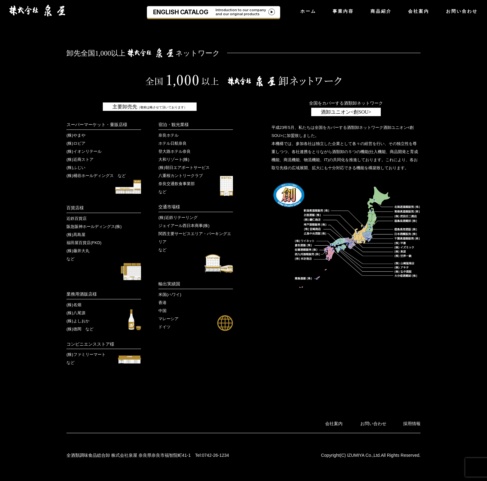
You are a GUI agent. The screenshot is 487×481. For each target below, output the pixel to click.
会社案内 (418, 11)
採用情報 (412, 423)
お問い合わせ (462, 11)
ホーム (308, 11)
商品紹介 (381, 11)
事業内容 (343, 11)
